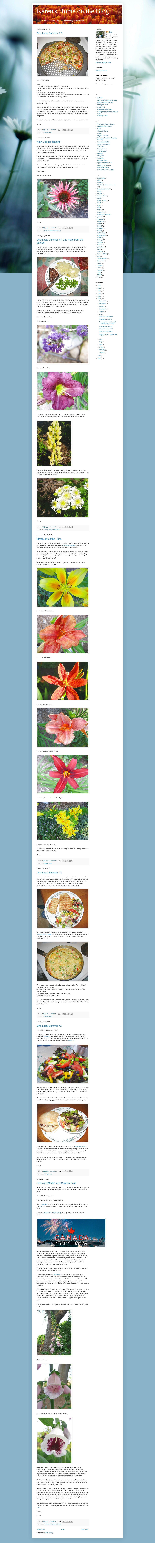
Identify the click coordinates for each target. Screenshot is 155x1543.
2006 (99, 356)
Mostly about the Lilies (49, 538)
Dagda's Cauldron (102, 136)
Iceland (99, 226)
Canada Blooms (102, 196)
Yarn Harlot (100, 146)
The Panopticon (102, 151)
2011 (99, 288)
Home (58, 529)
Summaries (100, 261)
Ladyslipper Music (102, 115)
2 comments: (53, 527)
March (101, 347)
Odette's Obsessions (103, 144)
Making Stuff (101, 235)
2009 (99, 293)
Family (99, 203)
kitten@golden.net (101, 70)
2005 (99, 358)
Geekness (100, 219)
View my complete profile (103, 62)
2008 (99, 296)
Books (99, 191)
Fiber (98, 205)
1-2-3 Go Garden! (69, 545)
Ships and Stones (102, 131)
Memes (99, 237)
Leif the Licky (101, 233)
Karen (111, 32)
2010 (99, 291)
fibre (98, 207)
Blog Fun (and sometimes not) (52, 230)
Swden (99, 263)
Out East (100, 242)
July (100, 314)
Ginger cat (100, 221)
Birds (98, 180)
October (102, 306)
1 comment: (53, 129)
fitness (99, 210)
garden (54, 529)
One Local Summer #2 (49, 1025)
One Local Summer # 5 (49, 33)
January (102, 352)
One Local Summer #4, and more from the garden (107, 322)
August (101, 311)
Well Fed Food (80, 1146)
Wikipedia (57, 1274)
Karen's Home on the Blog (73, 11)
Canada (44, 1204)
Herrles (46, 1036)
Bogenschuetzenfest (103, 189)
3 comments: (53, 227)
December (102, 301)
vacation (100, 270)
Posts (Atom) (49, 1533)
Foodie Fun (100, 212)
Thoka (99, 268)
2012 (99, 285)
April (100, 344)
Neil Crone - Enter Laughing (105, 170)
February (102, 350)
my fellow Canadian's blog (52, 1213)
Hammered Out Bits (103, 142)
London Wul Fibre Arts (104, 165)
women (99, 275)
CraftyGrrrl (100, 156)
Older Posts (84, 1529)
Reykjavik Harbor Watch (104, 126)
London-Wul (101, 107)
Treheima (100, 98)
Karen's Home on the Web (105, 102)
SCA (40, 1206)
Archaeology (101, 178)
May (100, 342)
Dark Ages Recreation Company (107, 100)
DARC (99, 198)
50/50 (99, 129)
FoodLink (71, 1040)
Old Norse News (102, 160)
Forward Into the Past (103, 214)
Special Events (101, 258)
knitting (99, 231)
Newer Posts (41, 1529)
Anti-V (99, 133)
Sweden (99, 265)
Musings (100, 240)
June (101, 339)
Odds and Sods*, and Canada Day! (56, 1183)
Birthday (99, 183)
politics (99, 244)
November (102, 303)
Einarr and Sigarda (103, 167)
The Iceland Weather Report (106, 124)
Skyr (98, 256)
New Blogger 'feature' (48, 141)
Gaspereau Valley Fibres (104, 109)
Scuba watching (102, 254)
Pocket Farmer (101, 149)
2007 (99, 298)
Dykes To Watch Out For (104, 163)
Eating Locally (48, 132)
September (102, 309)
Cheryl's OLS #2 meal (44, 934)
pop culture (100, 247)
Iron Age (100, 228)
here (38, 1507)
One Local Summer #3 (49, 872)
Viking (99, 272)
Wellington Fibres (102, 105)
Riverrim (100, 153)
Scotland (100, 251)
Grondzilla (100, 158)
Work (99, 277)
